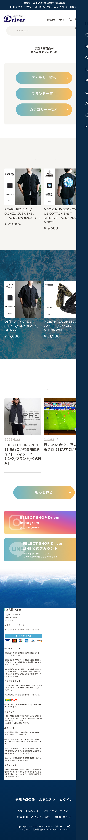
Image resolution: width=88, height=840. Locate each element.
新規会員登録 (25, 800)
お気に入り (47, 800)
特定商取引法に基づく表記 (33, 817)
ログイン (57, 20)
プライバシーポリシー (57, 811)
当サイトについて (28, 811)
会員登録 (44, 20)
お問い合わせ (62, 817)
